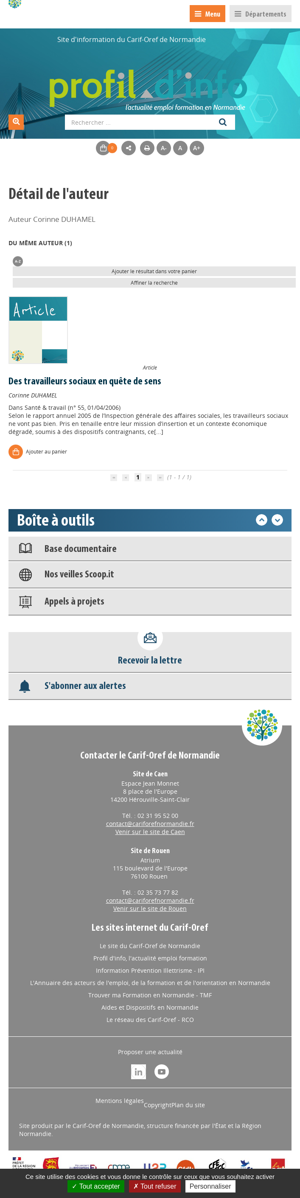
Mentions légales (119, 1101)
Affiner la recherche (154, 282)
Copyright (157, 1105)
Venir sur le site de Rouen (150, 908)
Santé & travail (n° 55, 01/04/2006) (73, 407)
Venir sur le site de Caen (150, 832)
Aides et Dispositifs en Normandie (150, 1007)
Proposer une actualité (150, 1052)
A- (164, 148)
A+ (196, 148)
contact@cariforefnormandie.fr (150, 824)
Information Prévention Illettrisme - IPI (150, 970)
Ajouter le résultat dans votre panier (154, 271)
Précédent (261, 520)
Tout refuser (155, 1186)
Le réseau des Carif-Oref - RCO (150, 1020)
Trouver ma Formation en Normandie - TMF (150, 995)
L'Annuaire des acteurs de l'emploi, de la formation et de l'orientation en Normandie (150, 983)
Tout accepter (96, 1186)
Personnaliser (210, 1186)
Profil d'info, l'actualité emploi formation (150, 958)
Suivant (277, 520)
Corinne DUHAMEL (32, 395)
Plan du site (188, 1105)
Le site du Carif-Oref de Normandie (150, 946)
